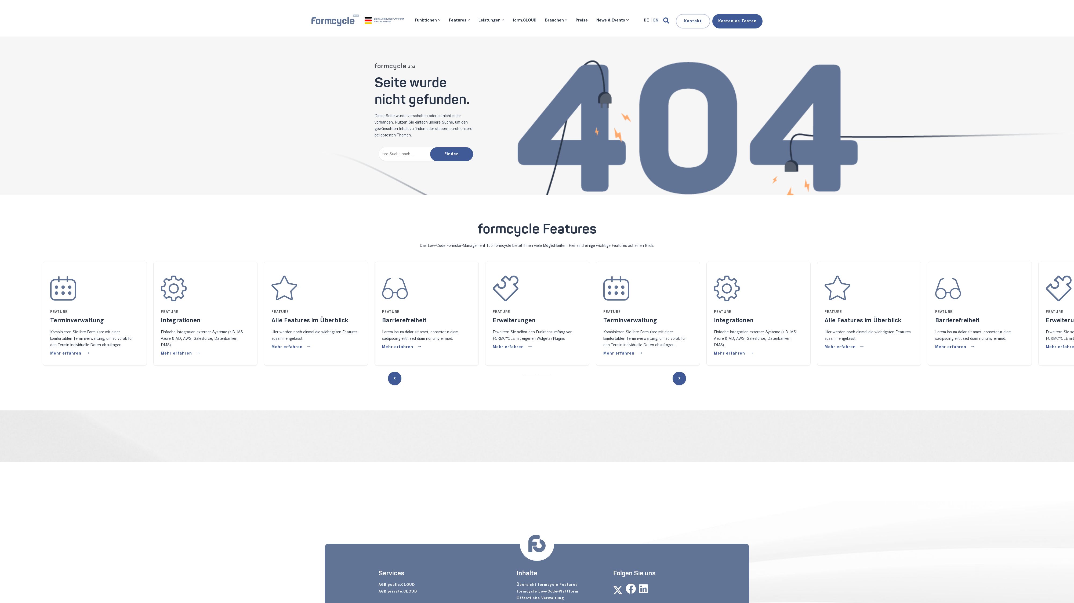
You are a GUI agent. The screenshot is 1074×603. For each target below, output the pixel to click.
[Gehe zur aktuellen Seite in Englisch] (655, 20)
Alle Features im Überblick (309, 320)
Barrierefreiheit (404, 320)
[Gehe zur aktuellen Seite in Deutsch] (647, 20)
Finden (451, 154)
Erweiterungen (514, 320)
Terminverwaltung (77, 320)
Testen (737, 21)
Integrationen (181, 320)
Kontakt (693, 21)
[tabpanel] (426, 313)
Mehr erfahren (66, 353)
